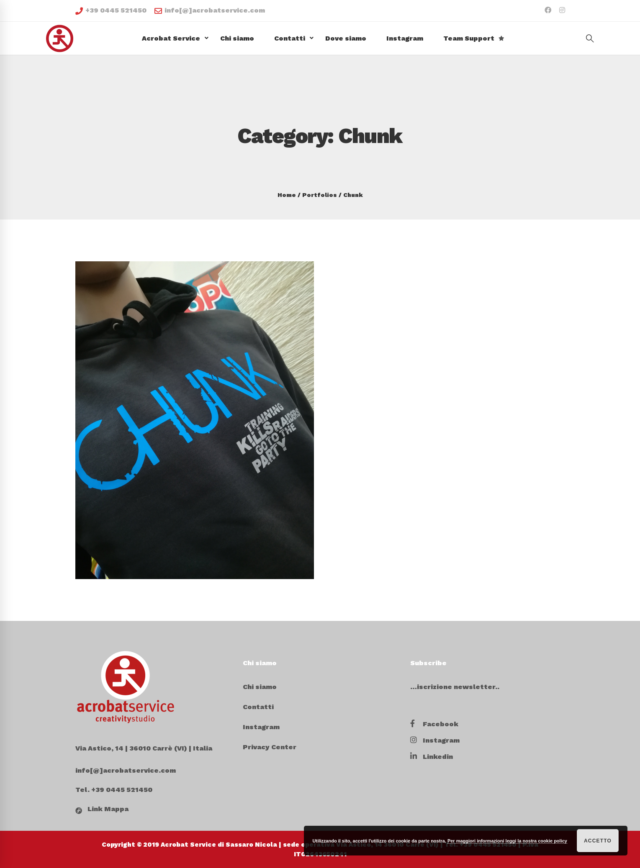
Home (287, 194)
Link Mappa (108, 809)
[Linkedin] (431, 757)
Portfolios (319, 194)
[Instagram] (435, 740)
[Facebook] (434, 724)
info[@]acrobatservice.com (209, 10)
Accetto (598, 841)
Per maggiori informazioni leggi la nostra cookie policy (507, 840)
